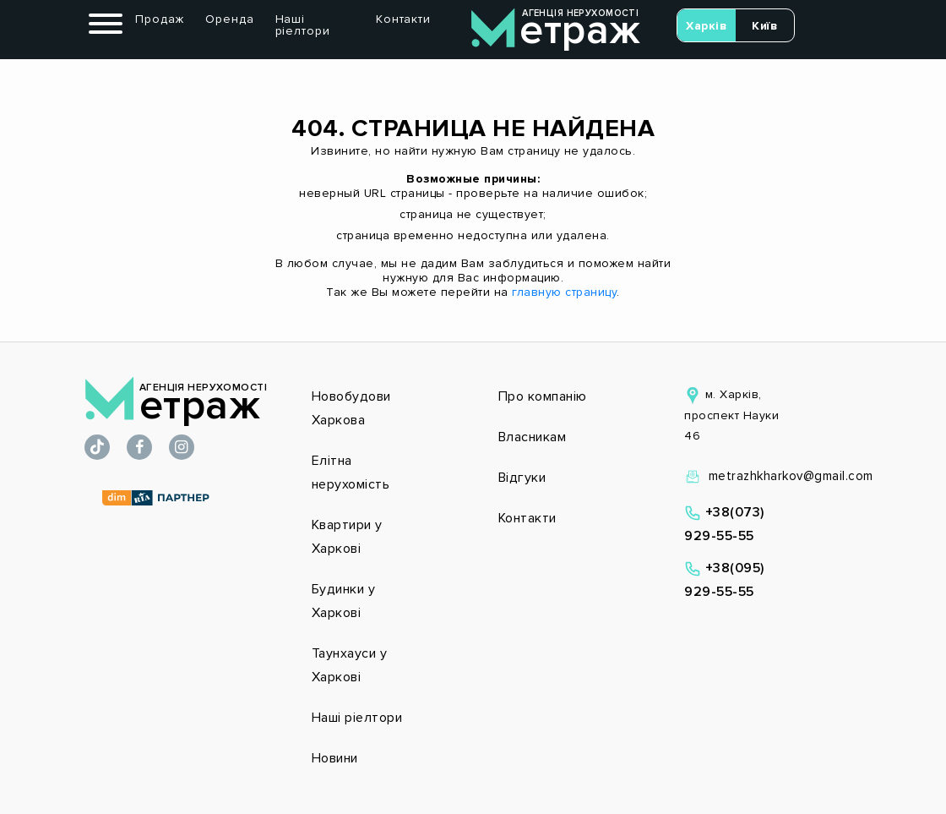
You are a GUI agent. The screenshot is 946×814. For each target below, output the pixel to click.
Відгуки (522, 477)
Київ (764, 26)
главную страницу (564, 292)
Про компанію (542, 396)
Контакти (403, 19)
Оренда (229, 19)
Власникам (532, 437)
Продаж (159, 19)
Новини (335, 758)
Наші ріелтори (302, 25)
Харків (706, 26)
